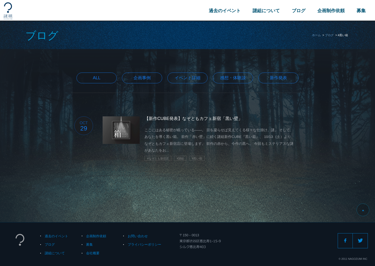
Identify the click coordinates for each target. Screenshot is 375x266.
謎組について (266, 10)
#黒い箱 (197, 158)
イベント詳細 (187, 77)
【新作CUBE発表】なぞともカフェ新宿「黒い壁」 (193, 118)
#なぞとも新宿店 (158, 158)
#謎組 (180, 158)
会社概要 (92, 253)
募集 (360, 10)
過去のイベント (224, 10)
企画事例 (142, 77)
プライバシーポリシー (144, 244)
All (96, 77)
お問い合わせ (138, 236)
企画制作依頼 (330, 10)
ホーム (316, 35)
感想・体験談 (233, 77)
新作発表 (278, 77)
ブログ (298, 10)
